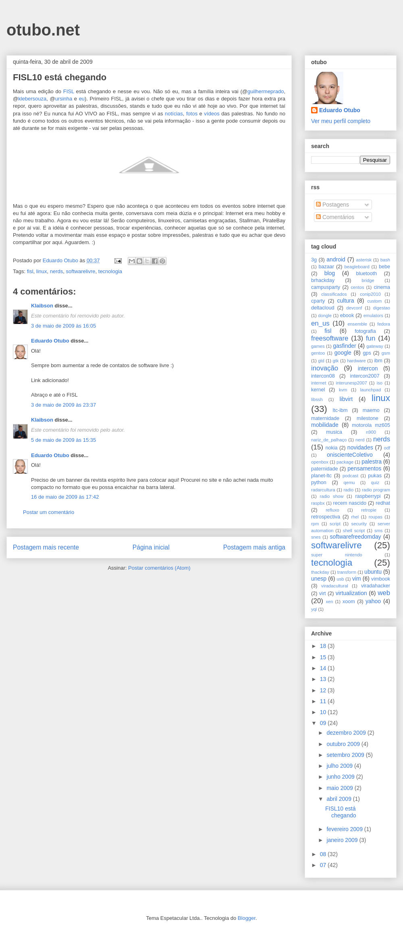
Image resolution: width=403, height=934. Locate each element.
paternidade (324, 469)
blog (329, 273)
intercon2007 (365, 376)
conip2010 (370, 294)
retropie (368, 510)
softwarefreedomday (355, 536)
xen (329, 601)
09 (324, 723)
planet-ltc (321, 475)
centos (357, 287)
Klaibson (42, 306)
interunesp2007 (351, 382)
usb (340, 579)
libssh (317, 399)
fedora (383, 324)
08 (324, 854)
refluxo (332, 510)
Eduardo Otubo (50, 341)
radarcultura (323, 489)
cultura (345, 300)
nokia (331, 448)
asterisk (364, 259)
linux (41, 271)
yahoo (373, 601)
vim (356, 578)
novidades (360, 447)
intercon (368, 368)
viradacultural (334, 585)
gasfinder (344, 346)
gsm (386, 353)
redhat (383, 503)
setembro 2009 (346, 755)
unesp (318, 578)
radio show (331, 496)
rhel (355, 516)
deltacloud (322, 308)
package (345, 462)
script (335, 523)
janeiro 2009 (342, 840)
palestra (371, 461)
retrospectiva (325, 517)
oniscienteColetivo (350, 454)
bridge (368, 280)
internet (318, 382)
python (318, 482)
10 (324, 712)
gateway (374, 346)
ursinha (64, 99)
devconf (354, 307)
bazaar (326, 267)
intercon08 (323, 376)
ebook (347, 315)
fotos (191, 114)
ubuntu (373, 571)
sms (378, 530)
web (384, 593)
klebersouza (32, 99)
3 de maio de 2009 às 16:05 (63, 326)
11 (324, 701)
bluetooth (366, 273)
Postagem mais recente (46, 547)
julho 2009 (340, 766)
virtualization (351, 593)
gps (367, 353)
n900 (371, 432)
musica (334, 432)
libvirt (346, 399)
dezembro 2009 (346, 732)
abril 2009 (339, 799)
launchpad (370, 389)
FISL (68, 91)
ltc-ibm (339, 410)
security (359, 523)
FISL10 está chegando (340, 812)
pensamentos (364, 468)
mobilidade (325, 425)
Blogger (247, 918)
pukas (375, 475)
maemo (371, 410)
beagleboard (357, 266)
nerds (56, 271)
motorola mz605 (371, 425)
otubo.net (43, 30)
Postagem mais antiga (254, 547)
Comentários (335, 217)
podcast (350, 475)
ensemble (357, 324)
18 (324, 646)
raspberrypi (367, 496)
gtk (335, 360)
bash (385, 259)
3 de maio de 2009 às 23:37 (63, 405)
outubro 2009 (343, 744)
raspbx (318, 503)
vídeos (211, 114)
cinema (382, 287)
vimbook (380, 579)
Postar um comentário (48, 512)
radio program (376, 489)
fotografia (365, 331)
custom (374, 301)
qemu (349, 482)
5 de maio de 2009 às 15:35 (63, 440)
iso (379, 382)
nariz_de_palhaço (329, 439)
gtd (321, 360)
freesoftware (329, 338)
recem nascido (349, 503)
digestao (381, 307)
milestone (367, 418)
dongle (325, 315)
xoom (349, 601)
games (318, 346)
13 (324, 679)
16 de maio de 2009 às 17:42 (65, 497)
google (342, 352)
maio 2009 (340, 788)
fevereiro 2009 (345, 829)
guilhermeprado (265, 91)
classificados (334, 294)
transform (346, 572)
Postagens (332, 204)
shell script (354, 530)
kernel (318, 390)
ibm (378, 361)
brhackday (322, 280)
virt (322, 593)
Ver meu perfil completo (340, 121)
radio (348, 489)
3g (314, 260)
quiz (375, 482)
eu (82, 99)
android (335, 259)
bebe (384, 267)
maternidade (325, 418)
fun (370, 338)
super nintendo (336, 554)
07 (324, 865)
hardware (356, 360)
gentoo (318, 353)
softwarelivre (81, 271)
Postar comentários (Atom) (159, 568)
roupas (375, 516)
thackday (320, 572)
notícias (174, 114)
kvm (343, 389)
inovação (324, 368)
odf (387, 447)
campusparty (325, 287)
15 (324, 657)
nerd (359, 439)
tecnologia (110, 271)
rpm (315, 523)
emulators (373, 315)
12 (324, 690)
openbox (319, 462)
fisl (30, 271)
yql (314, 609)
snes (316, 537)
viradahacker (375, 586)
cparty (318, 301)
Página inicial (151, 547)
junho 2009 (341, 776)
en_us (320, 323)
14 (324, 668)
